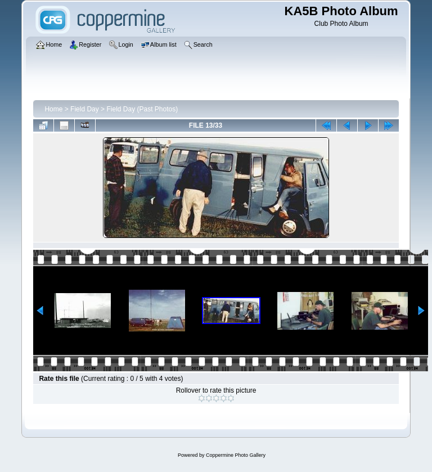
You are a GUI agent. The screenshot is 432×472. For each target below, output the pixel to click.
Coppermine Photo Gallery (236, 455)
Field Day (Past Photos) (142, 109)
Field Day (84, 109)
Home (53, 109)
